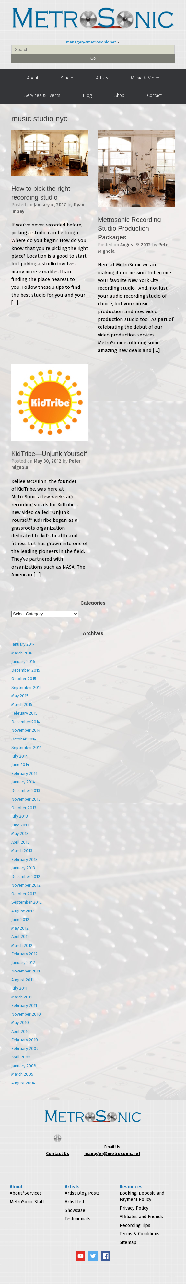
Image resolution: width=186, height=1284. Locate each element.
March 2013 (21, 850)
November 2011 (25, 971)
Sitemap (128, 1242)
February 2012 (24, 953)
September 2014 (26, 747)
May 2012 (20, 928)
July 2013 (19, 816)
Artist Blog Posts (82, 1193)
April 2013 (20, 842)
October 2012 (23, 893)
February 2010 (24, 1039)
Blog (87, 95)
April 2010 (20, 1031)
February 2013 (24, 859)
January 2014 (23, 781)
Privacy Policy (134, 1208)
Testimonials (77, 1219)
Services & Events (42, 95)
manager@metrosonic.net (91, 42)
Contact (154, 95)
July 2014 (19, 756)
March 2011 (21, 997)
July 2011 (19, 988)
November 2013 (26, 799)
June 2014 (20, 764)
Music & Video (145, 78)
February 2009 (25, 1048)
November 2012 (26, 885)
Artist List (74, 1202)
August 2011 (22, 979)
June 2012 (20, 919)
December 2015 (25, 670)
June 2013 (20, 825)
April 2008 (21, 1057)
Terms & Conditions (139, 1234)
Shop (119, 95)
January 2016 (23, 661)
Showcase (75, 1210)
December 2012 (25, 876)
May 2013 (20, 833)
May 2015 (20, 695)
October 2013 (23, 807)
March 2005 (22, 1074)
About (32, 78)
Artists (102, 78)
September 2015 (26, 687)
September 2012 (26, 902)
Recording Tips (135, 1225)
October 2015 (23, 678)
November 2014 (26, 730)
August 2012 (22, 911)
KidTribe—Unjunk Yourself (49, 453)
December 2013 (25, 790)
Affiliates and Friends (141, 1216)
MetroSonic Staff (27, 1202)
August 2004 (23, 1083)
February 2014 (24, 773)
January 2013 (23, 867)
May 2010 (20, 1022)
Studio (67, 78)
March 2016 (21, 653)
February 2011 (24, 1005)
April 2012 (20, 936)
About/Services (26, 1193)
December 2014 (25, 721)
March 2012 (21, 945)
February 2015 (24, 713)
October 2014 (23, 739)
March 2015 (21, 704)
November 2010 (26, 1014)
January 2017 (23, 644)
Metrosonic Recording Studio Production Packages (129, 228)
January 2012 (23, 962)
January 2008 (23, 1065)
